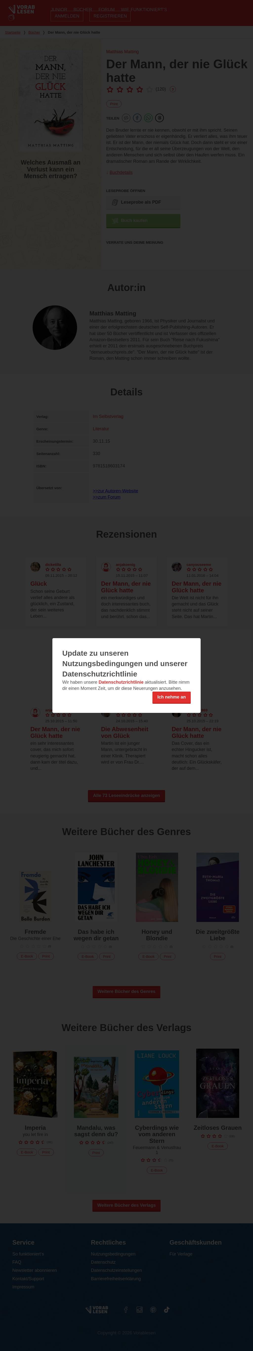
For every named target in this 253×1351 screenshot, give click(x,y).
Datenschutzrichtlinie (121, 682)
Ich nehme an (171, 697)
